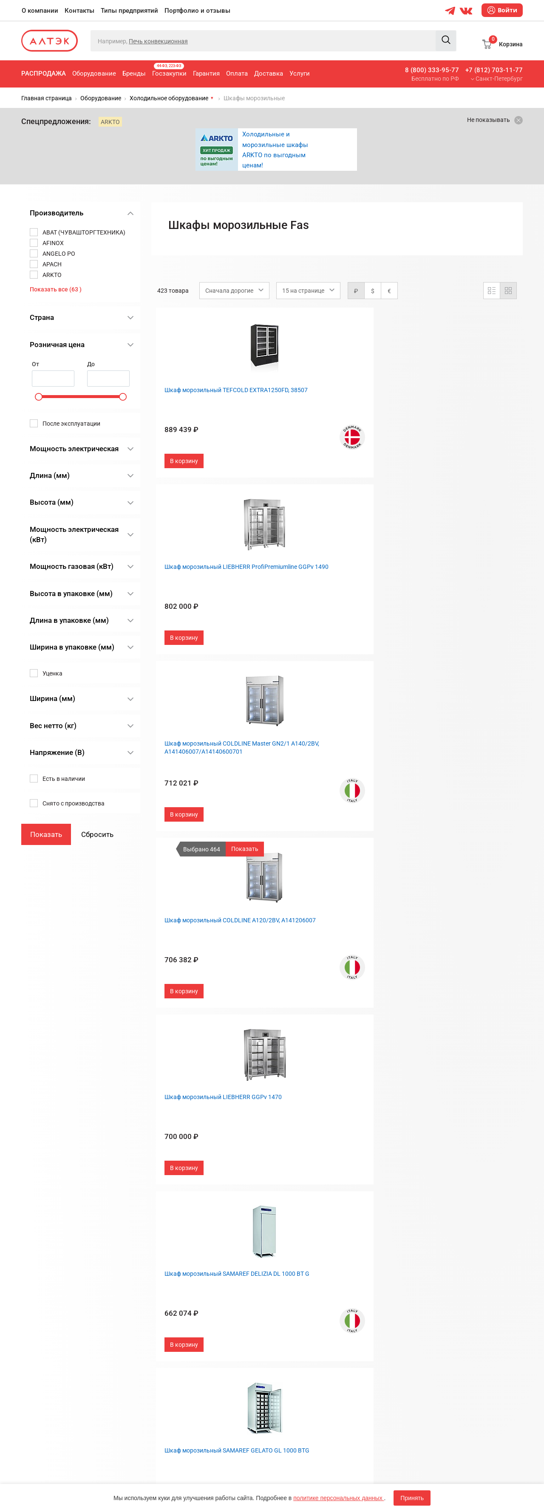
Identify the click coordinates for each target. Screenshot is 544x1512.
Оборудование (94, 73)
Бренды (134, 73)
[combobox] (234, 290)
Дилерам (291, 1316)
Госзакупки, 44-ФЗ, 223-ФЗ (193, 1274)
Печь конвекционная (158, 41)
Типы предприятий (129, 10)
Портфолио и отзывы (197, 10)
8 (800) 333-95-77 (432, 70)
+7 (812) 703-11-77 (494, 70)
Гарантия (206, 73)
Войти (502, 10)
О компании (40, 10)
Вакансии (292, 1330)
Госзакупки (169, 70)
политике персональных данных (338, 1498)
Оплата (237, 73)
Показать (244, 848)
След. (399, 1198)
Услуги (299, 73)
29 (378, 1198)
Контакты (79, 10)
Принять (412, 1498)
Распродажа (43, 73)
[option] (276, 149)
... (363, 1198)
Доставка (268, 73)
